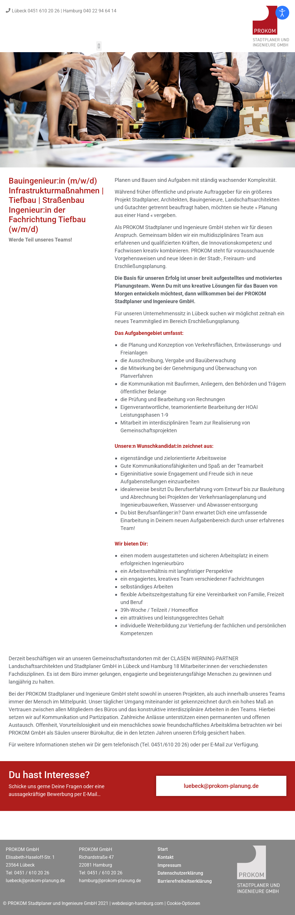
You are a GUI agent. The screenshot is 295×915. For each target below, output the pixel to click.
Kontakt (165, 857)
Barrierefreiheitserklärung (185, 881)
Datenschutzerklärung (180, 873)
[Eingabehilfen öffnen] (282, 13)
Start (163, 849)
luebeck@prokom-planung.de (35, 880)
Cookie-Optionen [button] (183, 903)
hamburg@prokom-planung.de (110, 880)
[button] (99, 46)
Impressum (169, 865)
